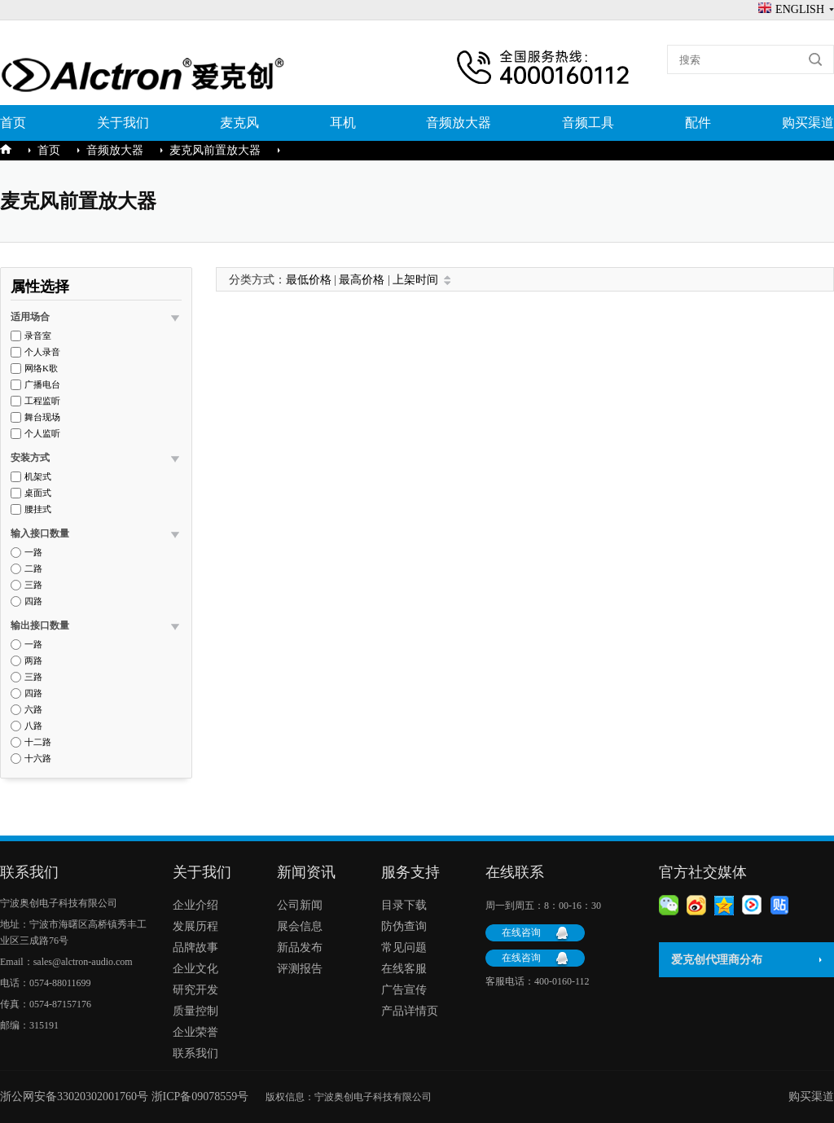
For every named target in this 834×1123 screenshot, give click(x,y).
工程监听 (42, 401)
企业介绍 (195, 905)
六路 (33, 709)
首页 (13, 122)
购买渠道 (808, 122)
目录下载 (404, 905)
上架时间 (415, 280)
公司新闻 (300, 905)
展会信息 (300, 926)
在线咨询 (521, 932)
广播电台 (42, 384)
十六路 (37, 758)
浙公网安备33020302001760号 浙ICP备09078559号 (133, 1096)
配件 (698, 122)
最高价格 (361, 280)
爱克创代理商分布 (716, 960)
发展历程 (195, 926)
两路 (33, 660)
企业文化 (195, 969)
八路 (33, 726)
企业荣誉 (195, 1032)
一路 (33, 552)
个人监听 (42, 433)
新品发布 (300, 947)
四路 (33, 601)
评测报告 (300, 969)
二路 (33, 568)
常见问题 (404, 947)
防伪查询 (404, 926)
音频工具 (588, 122)
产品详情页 (409, 1011)
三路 (33, 585)
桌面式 (37, 493)
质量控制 (195, 1011)
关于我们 (123, 122)
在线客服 (404, 969)
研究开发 (195, 990)
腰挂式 (37, 509)
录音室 (37, 335)
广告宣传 (404, 990)
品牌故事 (195, 947)
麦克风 (239, 122)
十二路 (37, 742)
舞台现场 (42, 417)
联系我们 (195, 1053)
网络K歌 (41, 368)
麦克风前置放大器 (215, 150)
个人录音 (42, 352)
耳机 (343, 122)
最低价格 (308, 280)
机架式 (37, 476)
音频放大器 (458, 122)
